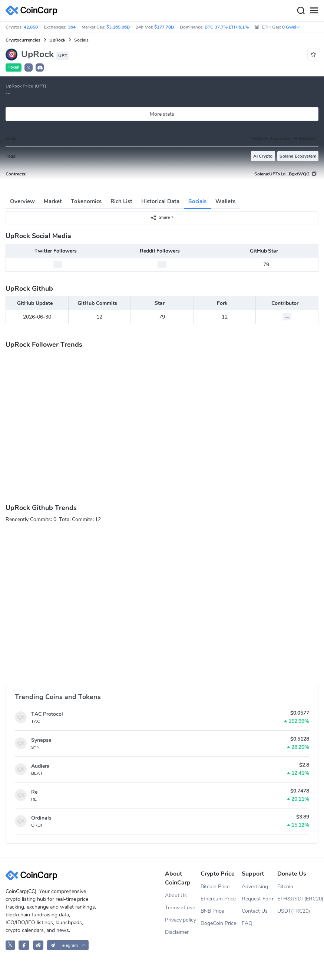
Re (34, 791)
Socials (197, 201)
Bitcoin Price (215, 886)
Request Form (258, 898)
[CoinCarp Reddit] (38, 945)
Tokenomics (86, 201)
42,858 (31, 27)
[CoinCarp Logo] (33, 10)
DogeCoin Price (218, 923)
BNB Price (212, 911)
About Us (176, 895)
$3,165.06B (118, 27)
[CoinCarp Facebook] (24, 945)
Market (53, 201)
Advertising (255, 886)
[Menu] (314, 10)
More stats (162, 114)
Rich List (121, 201)
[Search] (300, 10)
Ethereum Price (218, 898)
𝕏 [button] (28, 68)
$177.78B (164, 27)
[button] (40, 67)
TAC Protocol (47, 714)
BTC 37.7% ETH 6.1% (227, 27)
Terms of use (180, 907)
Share (160, 217)
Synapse (41, 740)
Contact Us (255, 911)
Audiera (40, 766)
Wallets (225, 201)
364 (72, 27)
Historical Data (160, 201)
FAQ (247, 923)
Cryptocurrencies (23, 40)
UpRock (57, 40)
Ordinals (41, 817)
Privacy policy (180, 919)
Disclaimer (177, 932)
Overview (22, 201)
